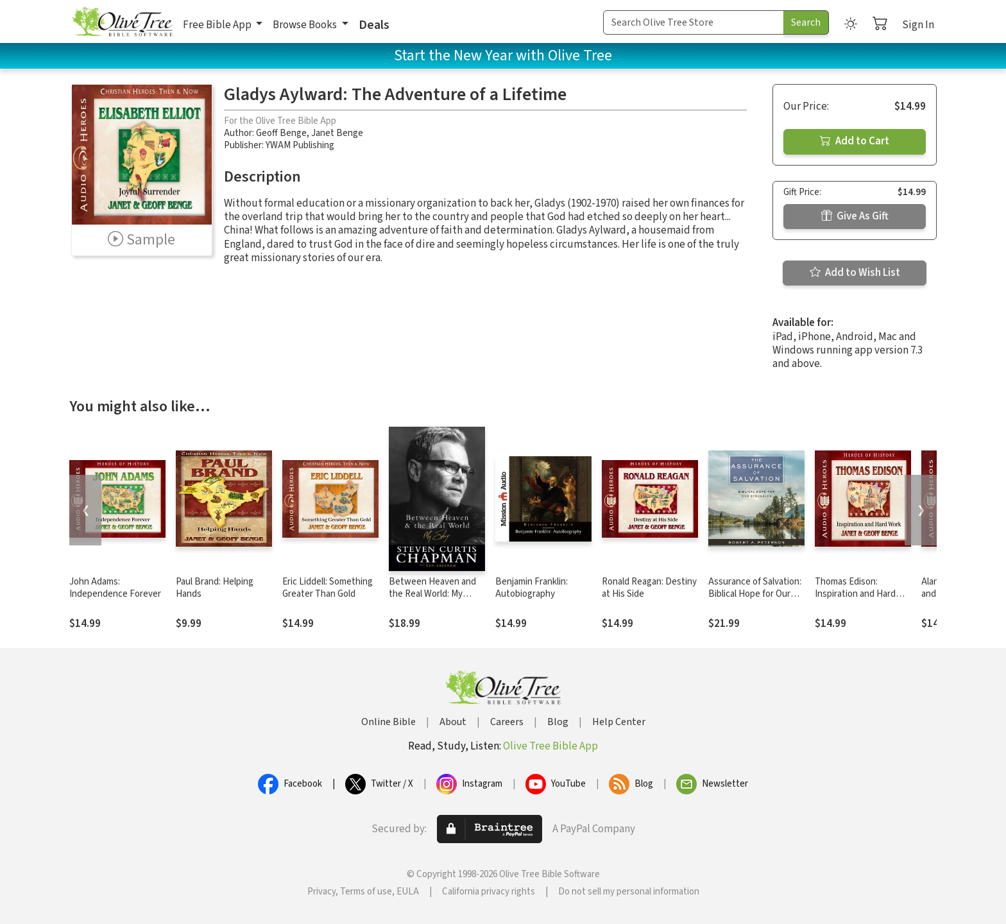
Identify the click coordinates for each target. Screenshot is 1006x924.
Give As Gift (855, 216)
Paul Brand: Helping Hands (214, 588)
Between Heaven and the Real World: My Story (432, 594)
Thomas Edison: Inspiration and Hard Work (855, 594)
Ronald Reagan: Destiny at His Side (649, 588)
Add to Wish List (855, 272)
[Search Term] (693, 22)
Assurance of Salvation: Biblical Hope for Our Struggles (754, 594)
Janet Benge (337, 133)
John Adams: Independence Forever (115, 588)
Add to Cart (854, 141)
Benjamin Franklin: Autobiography (531, 588)
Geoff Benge (281, 133)
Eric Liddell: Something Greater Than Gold (327, 588)
